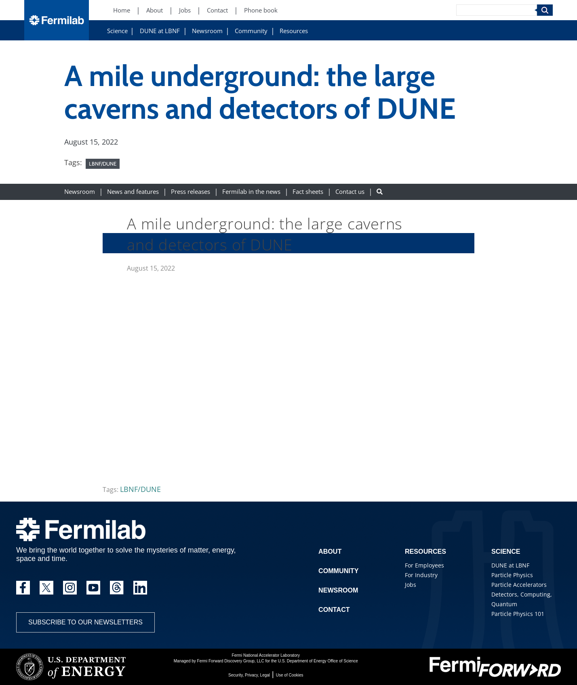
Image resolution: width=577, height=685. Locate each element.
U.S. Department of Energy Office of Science (318, 661)
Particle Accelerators (519, 584)
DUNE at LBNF (160, 31)
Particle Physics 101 (517, 614)
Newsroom (207, 31)
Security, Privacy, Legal (249, 675)
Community (251, 31)
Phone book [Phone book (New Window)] (261, 10)
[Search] (496, 10)
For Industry (421, 575)
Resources (294, 31)
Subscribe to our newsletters (85, 622)
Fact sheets (308, 192)
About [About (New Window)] (154, 10)
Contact (334, 609)
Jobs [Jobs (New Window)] (185, 10)
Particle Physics (512, 575)
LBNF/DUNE (102, 163)
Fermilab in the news (251, 192)
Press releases (190, 192)
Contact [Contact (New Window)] (217, 10)
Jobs (410, 584)
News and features (133, 192)
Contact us (349, 192)
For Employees (424, 565)
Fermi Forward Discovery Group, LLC (230, 661)
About (329, 551)
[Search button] (380, 192)
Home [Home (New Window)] (121, 10)
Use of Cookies (289, 675)
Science (117, 31)
